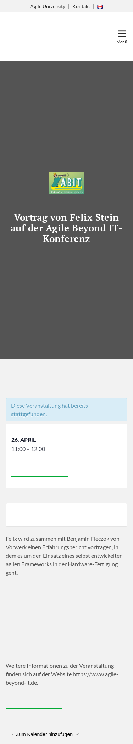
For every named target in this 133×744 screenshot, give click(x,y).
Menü (121, 41)
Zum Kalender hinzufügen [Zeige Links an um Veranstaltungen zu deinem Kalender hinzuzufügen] (44, 734)
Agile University (47, 6)
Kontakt (81, 6)
